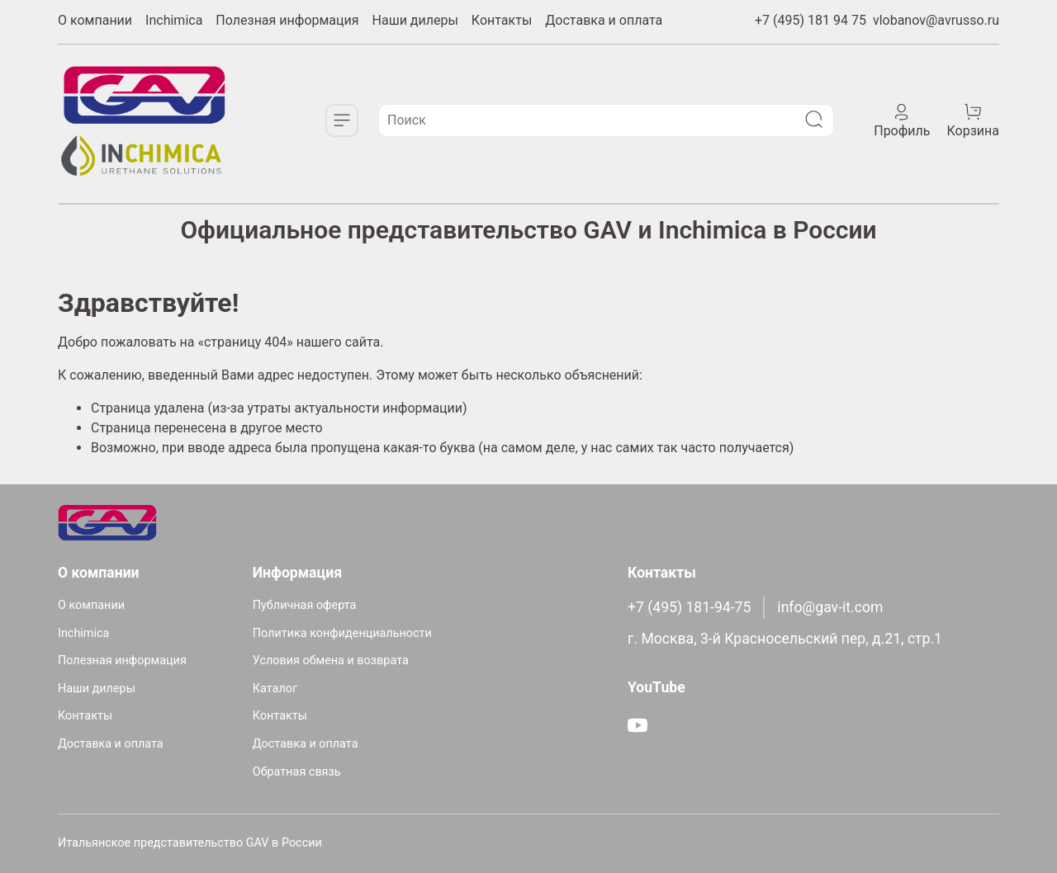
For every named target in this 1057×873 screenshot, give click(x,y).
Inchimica (173, 20)
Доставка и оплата (603, 20)
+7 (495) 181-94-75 (689, 607)
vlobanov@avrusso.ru (936, 20)
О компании (95, 20)
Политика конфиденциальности (342, 633)
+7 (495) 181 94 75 (810, 20)
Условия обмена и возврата (331, 661)
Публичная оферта (305, 605)
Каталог (275, 689)
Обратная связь (297, 772)
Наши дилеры (415, 20)
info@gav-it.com (830, 607)
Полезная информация (287, 20)
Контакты (502, 20)
